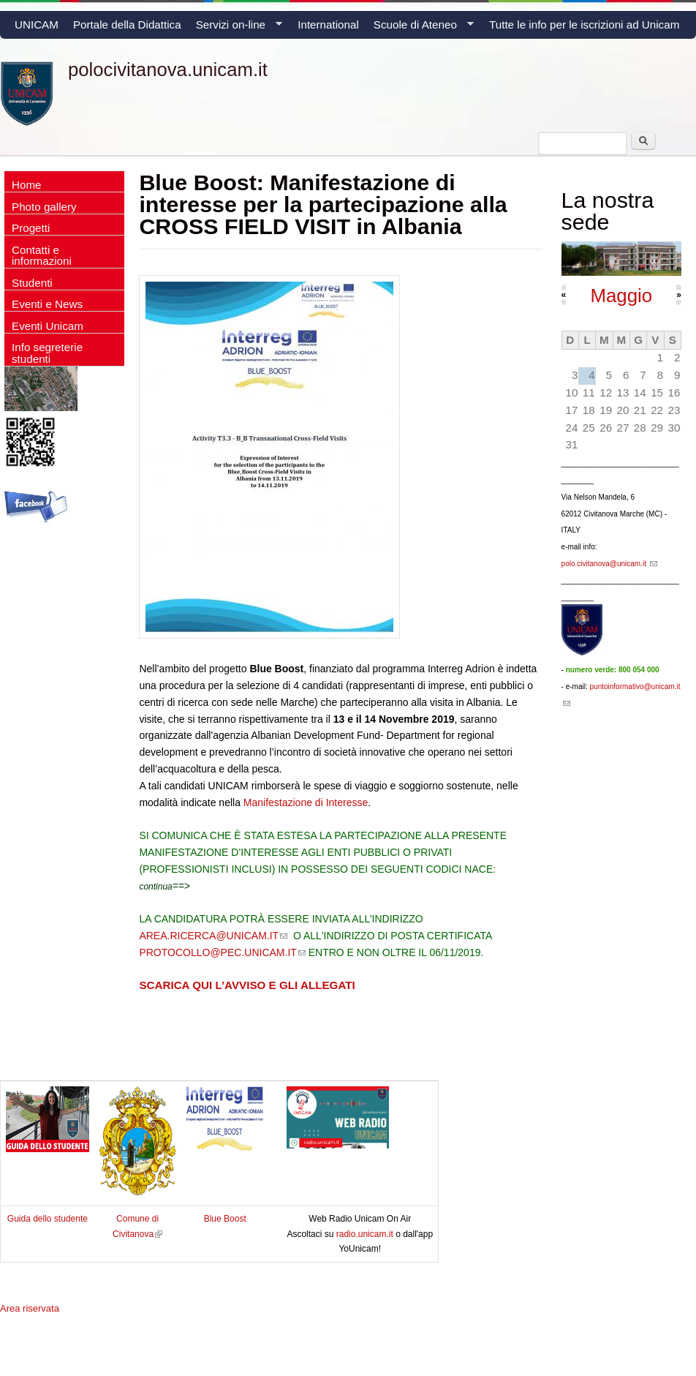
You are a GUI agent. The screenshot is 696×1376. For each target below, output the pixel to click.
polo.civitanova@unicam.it (609, 564)
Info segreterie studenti (47, 352)
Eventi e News (47, 304)
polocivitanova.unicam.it (168, 69)
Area (29, 1308)
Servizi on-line (235, 28)
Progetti (31, 228)
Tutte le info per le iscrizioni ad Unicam (584, 24)
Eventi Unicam (47, 326)
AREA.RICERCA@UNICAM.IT (213, 935)
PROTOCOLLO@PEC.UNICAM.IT (222, 952)
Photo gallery (44, 206)
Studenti (32, 283)
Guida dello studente (47, 1219)
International (328, 24)
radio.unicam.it (366, 1234)
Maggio (621, 295)
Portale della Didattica (127, 24)
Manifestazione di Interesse (305, 802)
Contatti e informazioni (42, 255)
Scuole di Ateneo (420, 28)
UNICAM (36, 24)
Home (27, 184)
